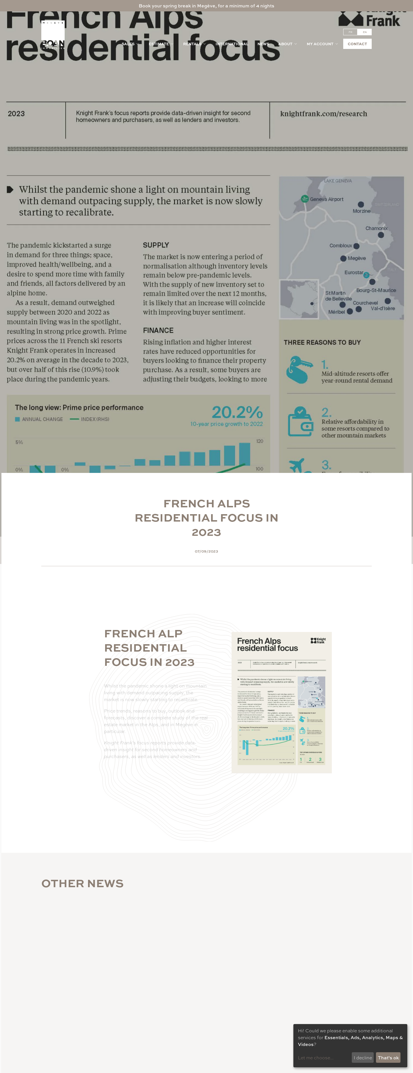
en (365, 32)
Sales (131, 43)
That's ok (388, 1057)
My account (323, 43)
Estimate (161, 43)
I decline (363, 1057)
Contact (357, 43)
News (263, 43)
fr (350, 32)
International (232, 43)
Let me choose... (316, 1057)
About (288, 43)
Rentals (195, 43)
